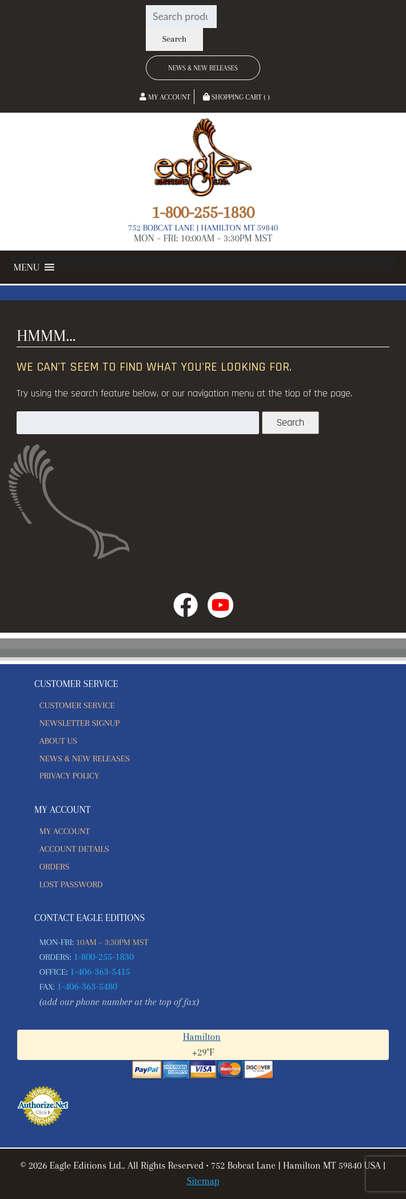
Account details (74, 849)
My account (64, 831)
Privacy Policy (69, 776)
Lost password (71, 884)
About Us (58, 741)
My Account (165, 97)
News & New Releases (203, 68)
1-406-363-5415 (100, 971)
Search (174, 39)
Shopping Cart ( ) (236, 97)
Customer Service (77, 705)
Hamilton (202, 1036)
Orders (54, 866)
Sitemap (202, 1181)
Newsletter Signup (79, 723)
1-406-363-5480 (87, 986)
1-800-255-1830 (203, 212)
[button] (26, 267)
